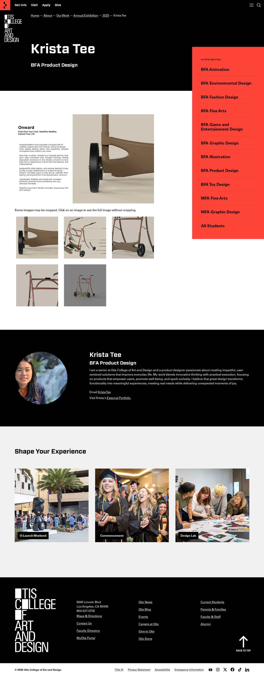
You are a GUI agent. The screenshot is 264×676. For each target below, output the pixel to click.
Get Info (21, 5)
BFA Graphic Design (220, 143)
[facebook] (232, 670)
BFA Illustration (215, 156)
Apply (46, 5)
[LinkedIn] (247, 670)
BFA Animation (215, 69)
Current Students (212, 602)
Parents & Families (213, 609)
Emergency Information (189, 669)
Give (58, 5)
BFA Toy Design (215, 184)
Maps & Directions (89, 616)
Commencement (112, 535)
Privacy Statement (139, 669)
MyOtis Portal (86, 638)
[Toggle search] (259, 5)
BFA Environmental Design (226, 83)
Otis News (145, 602)
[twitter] (225, 670)
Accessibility (162, 669)
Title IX (119, 669)
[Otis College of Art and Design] (5, 5)
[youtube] (210, 670)
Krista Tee (104, 392)
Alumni (206, 624)
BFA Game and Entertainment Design (222, 126)
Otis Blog (145, 609)
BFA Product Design (219, 170)
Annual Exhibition (85, 15)
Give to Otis (146, 631)
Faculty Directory (88, 630)
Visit (34, 5)
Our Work (62, 15)
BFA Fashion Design (219, 97)
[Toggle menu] (251, 5)
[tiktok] (240, 670)
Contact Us (84, 623)
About (47, 15)
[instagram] (218, 670)
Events (143, 617)
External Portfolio (119, 398)
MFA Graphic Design (220, 211)
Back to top (243, 650)
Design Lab (188, 535)
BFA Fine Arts (213, 110)
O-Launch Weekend (33, 535)
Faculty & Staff (211, 617)
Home (35, 15)
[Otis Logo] (13, 28)
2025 (105, 15)
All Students (213, 225)
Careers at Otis (149, 624)
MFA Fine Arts (214, 198)
